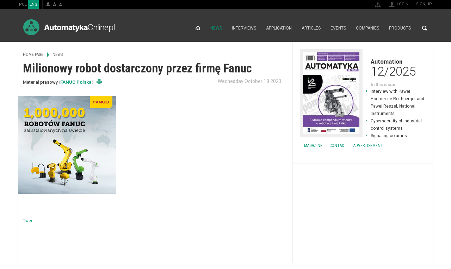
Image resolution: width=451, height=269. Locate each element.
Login (402, 4)
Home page (197, 28)
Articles (311, 28)
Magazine (313, 145)
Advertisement (368, 145)
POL (23, 4)
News (216, 28)
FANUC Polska (76, 82)
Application (279, 28)
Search (424, 28)
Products (400, 28)
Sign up (424, 4)
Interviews (244, 28)
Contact (337, 145)
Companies (367, 28)
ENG (33, 4)
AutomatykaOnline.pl (69, 27)
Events (338, 28)
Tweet (29, 220)
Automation (363, 67)
